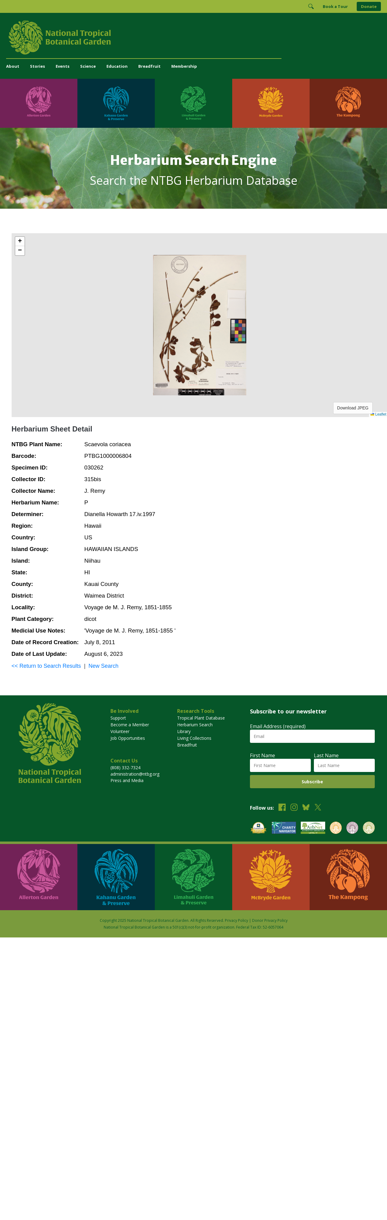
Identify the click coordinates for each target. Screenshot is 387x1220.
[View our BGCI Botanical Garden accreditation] (336, 828)
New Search (103, 666)
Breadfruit (149, 66)
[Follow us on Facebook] (282, 808)
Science (88, 66)
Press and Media (126, 780)
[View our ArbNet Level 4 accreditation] (313, 828)
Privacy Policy (236, 920)
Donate (369, 6)
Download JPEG (353, 407)
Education (117, 66)
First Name (262, 755)
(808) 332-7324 (125, 767)
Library (184, 731)
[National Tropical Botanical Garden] (193, 37)
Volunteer (119, 731)
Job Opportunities (127, 738)
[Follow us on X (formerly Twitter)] (318, 808)
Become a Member (129, 725)
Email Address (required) (278, 726)
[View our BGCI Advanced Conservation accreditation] (369, 828)
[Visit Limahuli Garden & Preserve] (193, 103)
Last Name (326, 755)
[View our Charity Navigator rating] (284, 828)
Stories (37, 66)
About (12, 66)
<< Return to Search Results (46, 666)
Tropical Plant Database (201, 718)
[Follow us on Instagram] (294, 808)
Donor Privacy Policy (270, 920)
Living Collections (194, 738)
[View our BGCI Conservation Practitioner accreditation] (352, 828)
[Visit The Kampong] (348, 103)
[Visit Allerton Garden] (38, 103)
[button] (19, 241)
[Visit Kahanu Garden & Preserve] (116, 103)
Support (118, 718)
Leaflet (378, 414)
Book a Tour (335, 6)
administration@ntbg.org (134, 774)
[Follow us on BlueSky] (306, 808)
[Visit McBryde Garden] (271, 103)
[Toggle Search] (311, 6)
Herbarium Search (195, 725)
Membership (184, 66)
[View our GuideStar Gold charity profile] (258, 828)
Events (62, 66)
